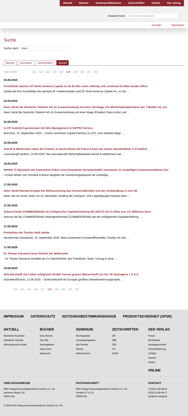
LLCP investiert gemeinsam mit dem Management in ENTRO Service (48, 127)
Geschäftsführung (157, 349)
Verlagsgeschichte (157, 344)
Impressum (14, 316)
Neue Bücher (46, 336)
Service (79, 349)
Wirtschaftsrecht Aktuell (15, 344)
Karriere (152, 358)
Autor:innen (45, 349)
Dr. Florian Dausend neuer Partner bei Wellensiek (36, 253)
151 (89, 71)
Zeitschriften (136, 2)
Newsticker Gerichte (13, 340)
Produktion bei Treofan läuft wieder (27, 232)
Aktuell (67, 2)
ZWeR (115, 353)
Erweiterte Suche (116, 16)
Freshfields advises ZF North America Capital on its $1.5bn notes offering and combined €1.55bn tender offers (76, 86)
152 (95, 71)
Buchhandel (154, 340)
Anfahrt (151, 362)
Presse (151, 336)
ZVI (113, 349)
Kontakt (156, 25)
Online (156, 2)
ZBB (114, 340)
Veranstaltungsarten (86, 340)
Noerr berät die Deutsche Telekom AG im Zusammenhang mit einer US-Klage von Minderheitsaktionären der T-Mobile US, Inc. (86, 107)
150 (82, 71)
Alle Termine (82, 344)
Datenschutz (43, 316)
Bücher (84, 2)
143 (34, 71)
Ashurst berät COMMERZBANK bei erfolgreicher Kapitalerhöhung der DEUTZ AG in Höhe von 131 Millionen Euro (77, 211)
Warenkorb (45, 353)
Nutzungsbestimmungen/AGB (89, 316)
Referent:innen (83, 353)
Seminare (26, 62)
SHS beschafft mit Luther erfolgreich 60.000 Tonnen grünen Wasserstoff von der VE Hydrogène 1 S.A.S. (71, 274)
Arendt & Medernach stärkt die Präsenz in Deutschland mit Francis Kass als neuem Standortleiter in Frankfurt (75, 148)
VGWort (152, 353)
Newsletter (177, 25)
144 (41, 71)
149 (75, 71)
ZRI (113, 336)
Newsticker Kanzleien (14, 336)
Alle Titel (44, 340)
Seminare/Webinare (108, 2)
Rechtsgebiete (47, 344)
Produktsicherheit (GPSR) (147, 316)
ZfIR (114, 344)
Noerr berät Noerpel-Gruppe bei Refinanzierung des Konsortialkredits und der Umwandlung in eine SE (70, 190)
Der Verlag (174, 2)
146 (54, 71)
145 (48, 71)
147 (61, 71)
